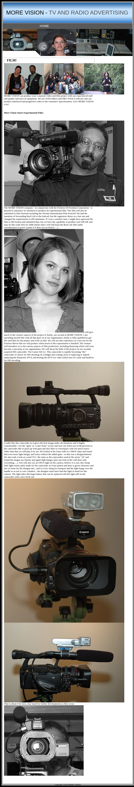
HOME (44, 26)
